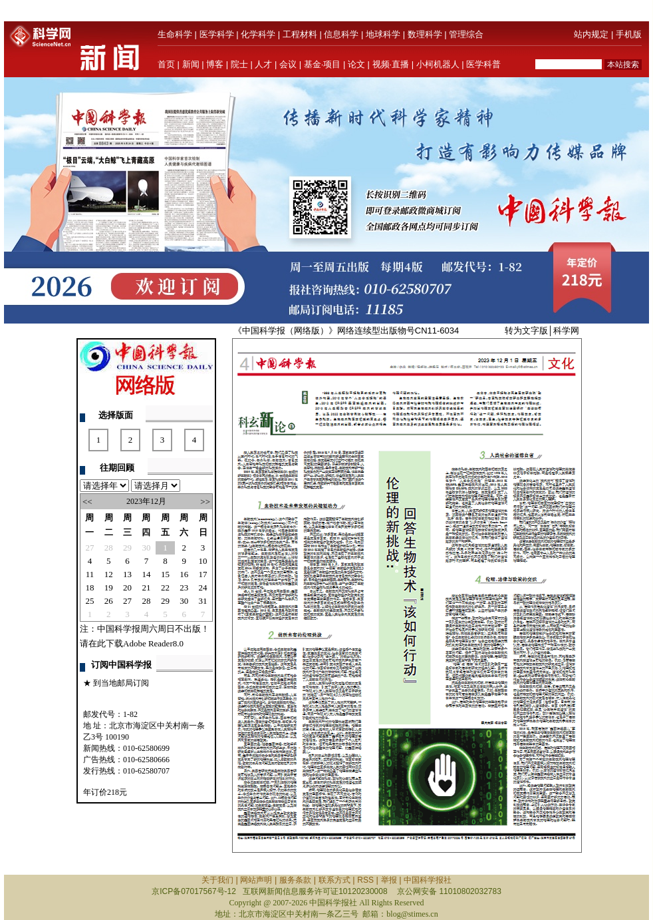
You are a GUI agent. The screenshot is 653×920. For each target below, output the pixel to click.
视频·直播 (391, 64)
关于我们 (217, 880)
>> (205, 502)
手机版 (629, 34)
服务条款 (295, 880)
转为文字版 (526, 331)
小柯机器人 (437, 64)
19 (108, 587)
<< (87, 502)
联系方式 (334, 880)
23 (184, 587)
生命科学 (175, 34)
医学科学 (216, 34)
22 (165, 587)
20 (127, 587)
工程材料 (300, 34)
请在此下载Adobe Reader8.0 (132, 643)
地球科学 (383, 34)
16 (184, 574)
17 (203, 574)
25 (89, 601)
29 (127, 548)
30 (146, 548)
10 (203, 561)
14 (146, 574)
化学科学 (258, 34)
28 (108, 548)
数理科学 (425, 34)
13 (127, 574)
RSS (365, 880)
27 (89, 548)
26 (108, 601)
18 (89, 587)
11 (90, 574)
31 (203, 601)
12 (108, 574)
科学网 (566, 331)
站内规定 (591, 34)
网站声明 (256, 880)
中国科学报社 (428, 880)
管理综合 (466, 34)
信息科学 (341, 34)
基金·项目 (322, 64)
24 (203, 587)
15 (165, 574)
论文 (356, 64)
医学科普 (483, 64)
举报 (389, 880)
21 (146, 587)
